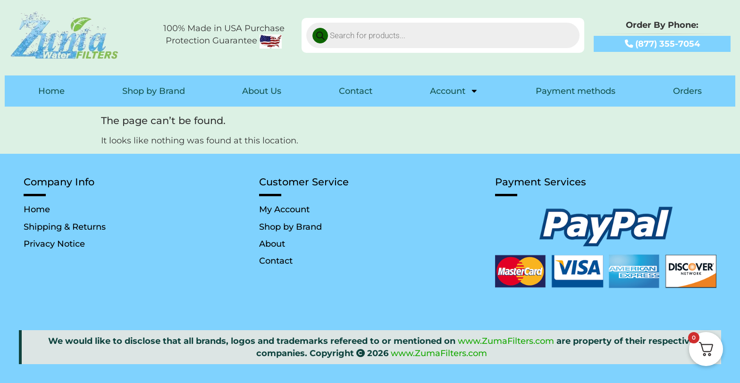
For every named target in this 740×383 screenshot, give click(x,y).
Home (51, 91)
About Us (261, 91)
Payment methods (575, 91)
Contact (355, 91)
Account (454, 91)
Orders (687, 91)
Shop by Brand (153, 91)
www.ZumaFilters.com (506, 341)
